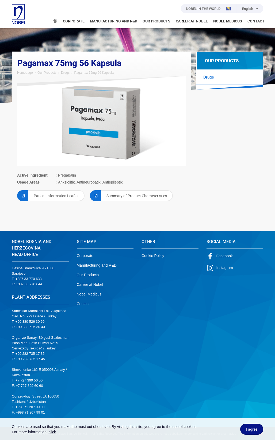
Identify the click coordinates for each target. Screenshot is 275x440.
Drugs (65, 73)
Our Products (46, 73)
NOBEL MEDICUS (227, 21)
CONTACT (256, 21)
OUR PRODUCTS (156, 21)
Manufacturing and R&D (97, 265)
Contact (83, 304)
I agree (251, 429)
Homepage (25, 73)
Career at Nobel (90, 284)
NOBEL (19, 14)
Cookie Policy (153, 256)
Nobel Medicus (89, 294)
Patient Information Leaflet (48, 195)
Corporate (85, 256)
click (52, 432)
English (247, 9)
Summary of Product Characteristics (128, 195)
